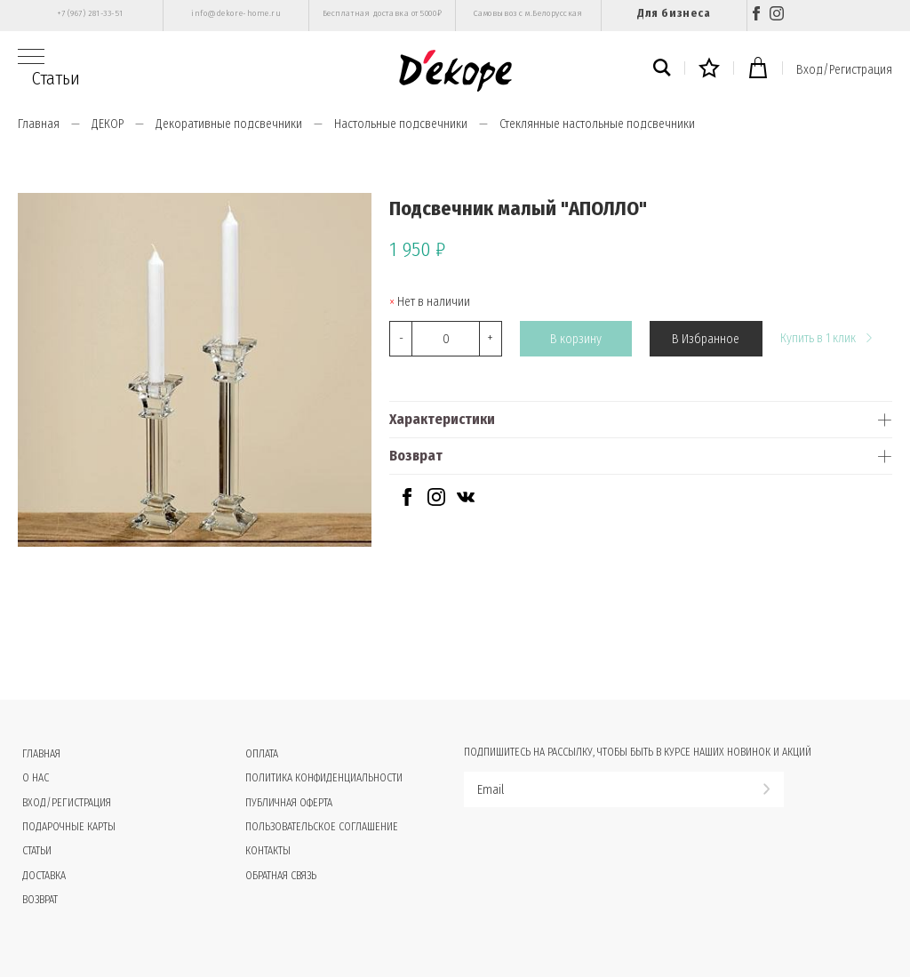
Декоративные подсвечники (229, 124)
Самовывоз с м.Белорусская (528, 13)
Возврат (416, 455)
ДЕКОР (108, 124)
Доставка (44, 875)
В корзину (576, 339)
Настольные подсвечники (400, 124)
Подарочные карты (69, 827)
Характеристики (442, 419)
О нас (35, 778)
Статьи (56, 78)
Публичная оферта (288, 803)
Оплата (261, 754)
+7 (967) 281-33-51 (90, 13)
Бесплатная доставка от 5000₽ (382, 13)
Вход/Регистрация (844, 69)
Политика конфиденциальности (324, 778)
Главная (39, 124)
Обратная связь (280, 875)
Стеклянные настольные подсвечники (597, 124)
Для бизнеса (673, 13)
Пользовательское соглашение (321, 827)
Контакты (268, 851)
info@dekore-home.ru (236, 13)
